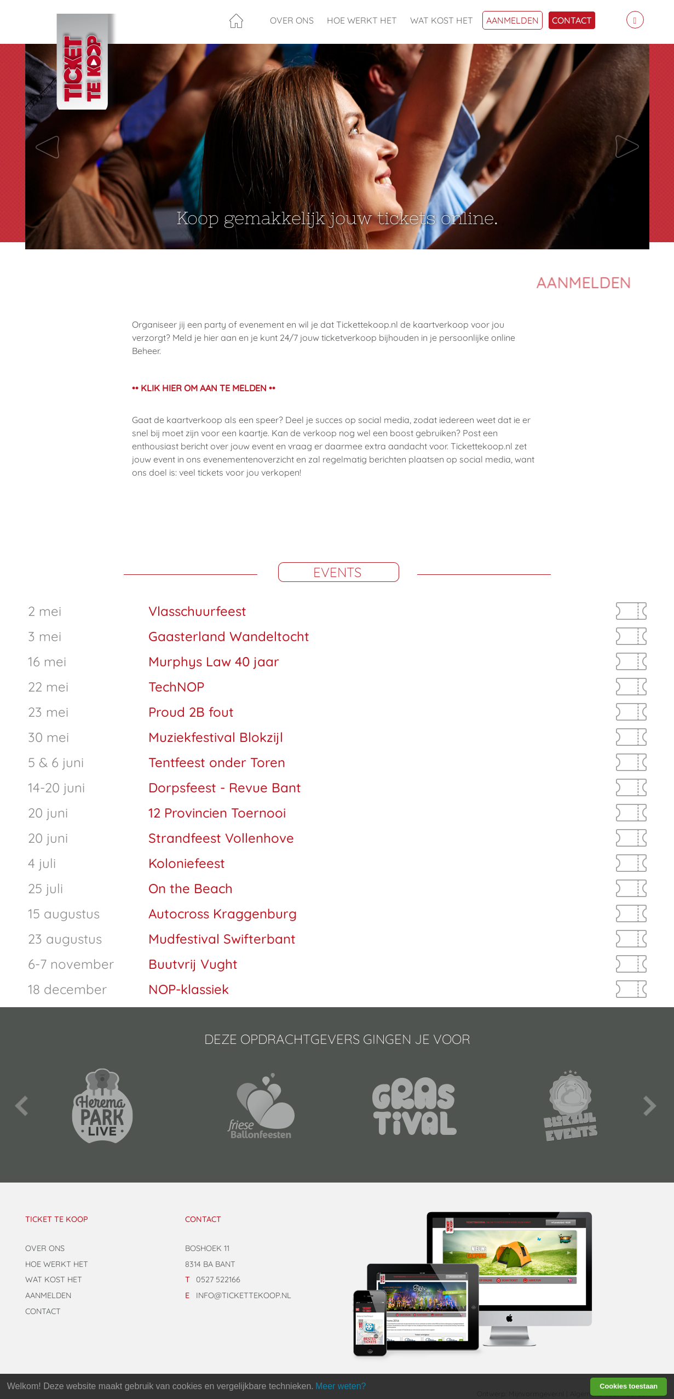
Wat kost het (441, 20)
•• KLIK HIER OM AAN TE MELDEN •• (203, 387)
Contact (572, 20)
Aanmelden (512, 20)
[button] (72, 146)
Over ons (292, 20)
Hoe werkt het (362, 20)
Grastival (415, 1106)
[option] (103, 1106)
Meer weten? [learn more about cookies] (340, 1386)
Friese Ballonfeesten (259, 1106)
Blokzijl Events (571, 1106)
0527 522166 (218, 1279)
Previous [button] (22, 1106)
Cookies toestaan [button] (629, 1386)
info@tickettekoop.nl (243, 1295)
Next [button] (649, 1106)
